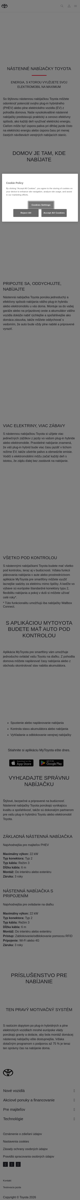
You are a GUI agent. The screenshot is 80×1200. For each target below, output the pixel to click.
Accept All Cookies (54, 213)
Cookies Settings (40, 205)
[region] (40, 198)
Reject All (26, 213)
